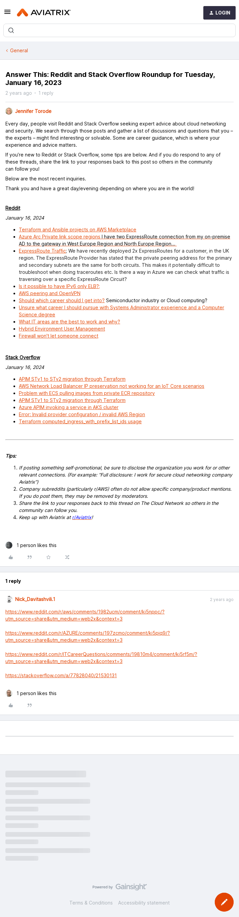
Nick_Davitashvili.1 (35, 599)
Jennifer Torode (33, 111)
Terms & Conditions (91, 903)
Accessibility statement (144, 903)
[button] (7, 14)
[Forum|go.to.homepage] (44, 12)
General (19, 50)
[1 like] (31, 545)
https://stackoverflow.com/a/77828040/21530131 (61, 675)
